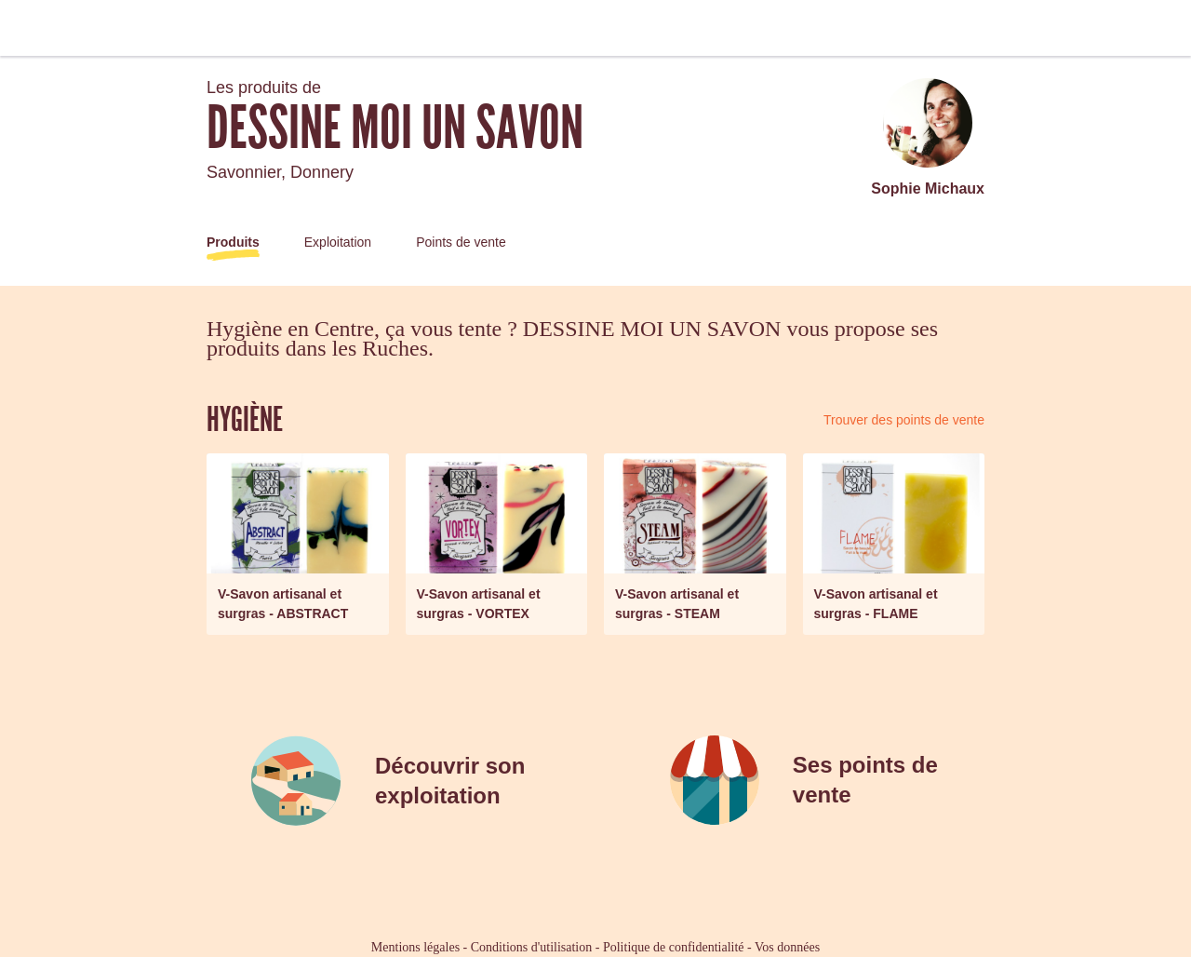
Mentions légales (415, 947)
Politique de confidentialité (673, 947)
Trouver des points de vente (903, 419)
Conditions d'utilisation (531, 947)
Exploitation (337, 242)
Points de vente (461, 242)
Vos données (787, 947)
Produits (233, 242)
